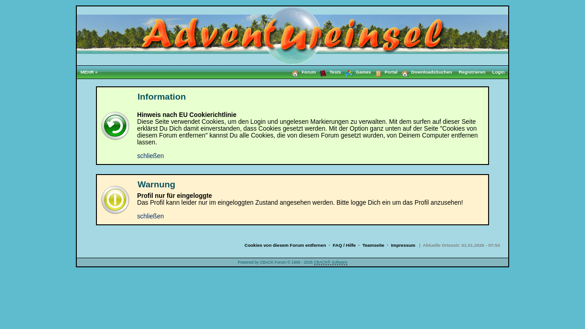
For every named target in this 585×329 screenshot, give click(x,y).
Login (498, 71)
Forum (302, 71)
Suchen (447, 71)
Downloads (417, 71)
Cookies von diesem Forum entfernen (285, 245)
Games (356, 72)
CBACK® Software (330, 262)
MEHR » (89, 71)
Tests (328, 71)
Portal (384, 71)
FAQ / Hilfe (344, 245)
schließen (150, 156)
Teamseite (373, 245)
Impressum (403, 245)
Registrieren (475, 71)
